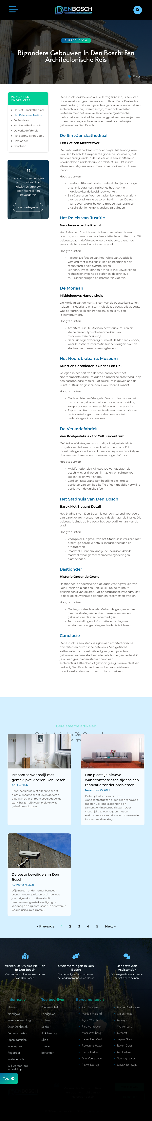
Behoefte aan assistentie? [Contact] (127, 967)
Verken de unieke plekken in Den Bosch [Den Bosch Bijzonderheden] (25, 967)
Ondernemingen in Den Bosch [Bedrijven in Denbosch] (76, 967)
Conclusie (20, 146)
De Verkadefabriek (26, 130)
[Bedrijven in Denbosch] (76, 956)
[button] (137, 10)
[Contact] (127, 956)
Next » (110, 926)
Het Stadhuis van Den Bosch (29, 135)
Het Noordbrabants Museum (29, 125)
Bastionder (21, 140)
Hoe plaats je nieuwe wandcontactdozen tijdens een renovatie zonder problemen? (112, 780)
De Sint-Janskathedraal (29, 110)
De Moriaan (21, 120)
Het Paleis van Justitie (28, 115)
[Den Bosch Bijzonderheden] (25, 956)
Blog (136, 76)
